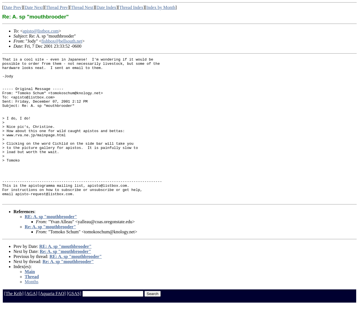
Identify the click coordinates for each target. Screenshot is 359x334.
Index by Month (160, 7)
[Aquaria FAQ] (52, 322)
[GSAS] (74, 322)
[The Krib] (14, 322)
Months (31, 310)
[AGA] (31, 322)
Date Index (106, 7)
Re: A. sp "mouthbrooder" (50, 255)
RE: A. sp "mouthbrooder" (51, 245)
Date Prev (13, 7)
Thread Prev (57, 7)
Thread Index (131, 7)
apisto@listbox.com (41, 31)
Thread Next (82, 7)
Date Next (34, 7)
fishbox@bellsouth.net (62, 41)
